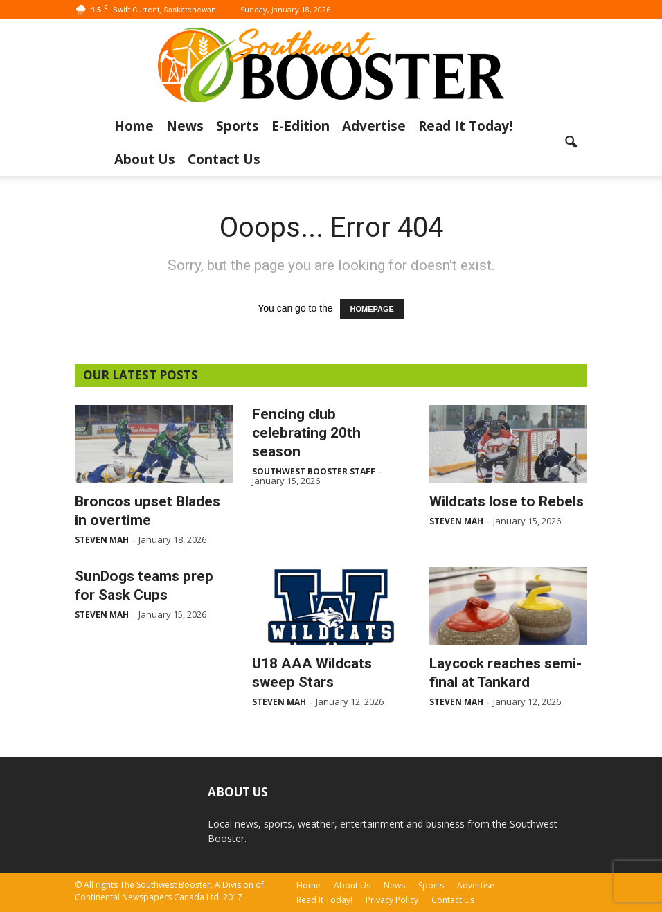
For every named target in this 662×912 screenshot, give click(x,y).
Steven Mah (102, 540)
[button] (570, 142)
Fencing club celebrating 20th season (306, 433)
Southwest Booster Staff (313, 471)
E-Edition (300, 126)
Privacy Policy (392, 900)
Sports (237, 126)
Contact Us (224, 159)
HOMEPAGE (372, 309)
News (185, 126)
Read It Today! (465, 126)
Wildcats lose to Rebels (506, 501)
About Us (144, 159)
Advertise (374, 126)
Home (134, 126)
